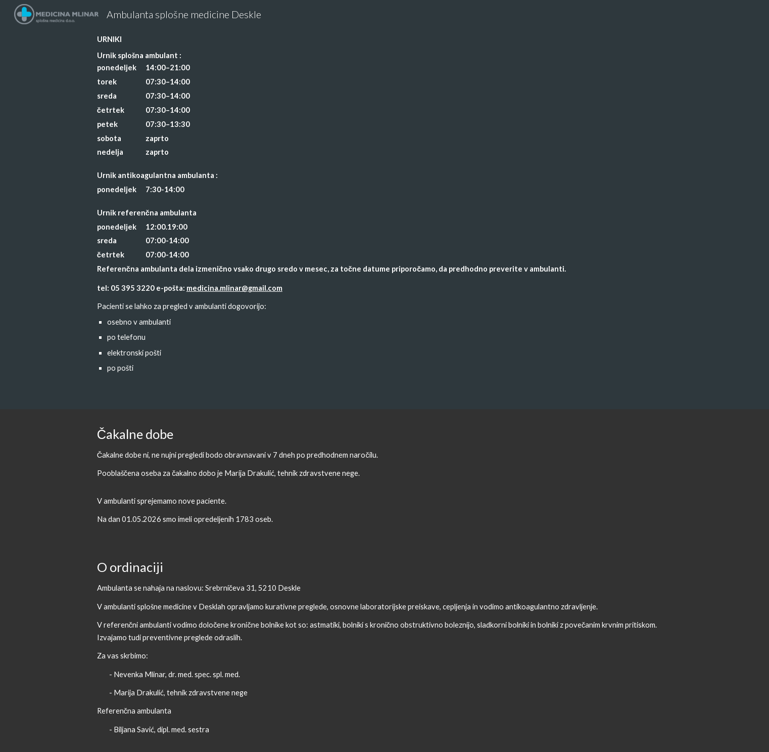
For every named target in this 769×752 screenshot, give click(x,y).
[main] (384, 204)
